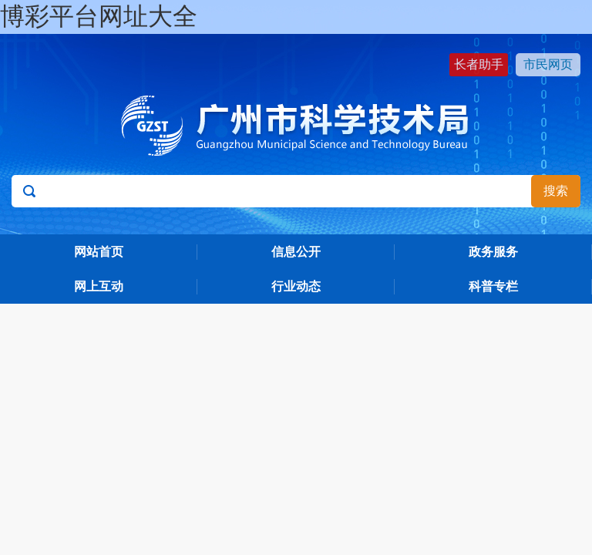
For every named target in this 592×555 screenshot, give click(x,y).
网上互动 (98, 286)
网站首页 (98, 251)
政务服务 (493, 251)
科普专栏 (493, 286)
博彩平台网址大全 (98, 16)
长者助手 (478, 64)
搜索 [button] (555, 190)
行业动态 (296, 286)
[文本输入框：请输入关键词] (296, 191)
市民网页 (548, 64)
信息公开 (296, 251)
